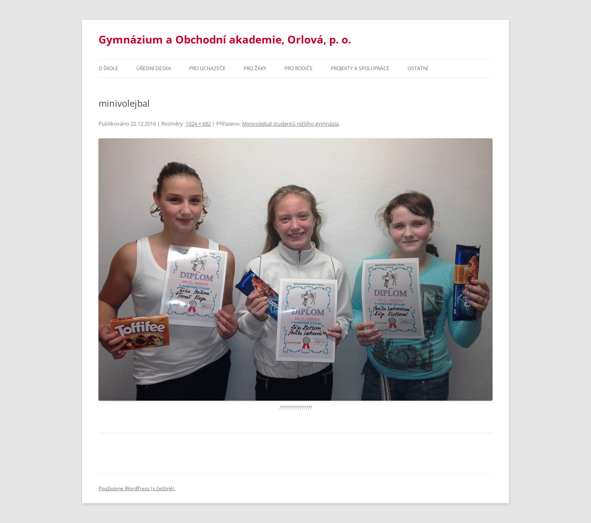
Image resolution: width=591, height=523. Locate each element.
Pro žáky (255, 68)
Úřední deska (153, 68)
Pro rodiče (298, 68)
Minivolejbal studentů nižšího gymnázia (290, 123)
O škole (108, 68)
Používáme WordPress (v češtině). (137, 488)
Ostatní (418, 68)
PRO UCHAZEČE (207, 68)
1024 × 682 (198, 123)
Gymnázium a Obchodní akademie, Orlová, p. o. (224, 39)
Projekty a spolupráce (360, 68)
